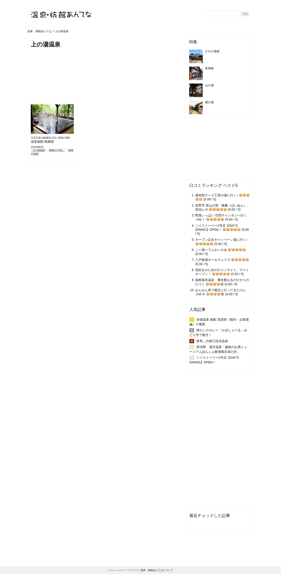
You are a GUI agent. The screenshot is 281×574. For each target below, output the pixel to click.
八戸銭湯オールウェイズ (212, 260)
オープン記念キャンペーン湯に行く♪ (221, 239)
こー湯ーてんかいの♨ (211, 250)
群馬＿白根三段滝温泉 (212, 341)
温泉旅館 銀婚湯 (42, 141)
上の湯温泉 (38, 150)
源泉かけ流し (56, 150)
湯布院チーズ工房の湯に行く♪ (216, 195)
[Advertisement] (53, 74)
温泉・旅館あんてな (39, 31)
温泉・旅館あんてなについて (156, 570)
